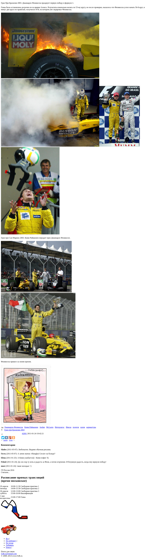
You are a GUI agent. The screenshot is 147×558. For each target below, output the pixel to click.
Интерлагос (59, 427)
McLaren (49, 427)
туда (10, 440)
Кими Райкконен (31, 427)
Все (7, 539)
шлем (82, 427)
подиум (76, 427)
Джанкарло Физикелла (13, 427)
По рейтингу (11, 541)
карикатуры (91, 427)
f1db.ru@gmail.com (9, 554)
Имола (68, 427)
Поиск (8, 547)
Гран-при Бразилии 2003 (14, 430)
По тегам (9, 543)
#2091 (24, 434)
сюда (5, 440)
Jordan (42, 427)
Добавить (10, 545)
